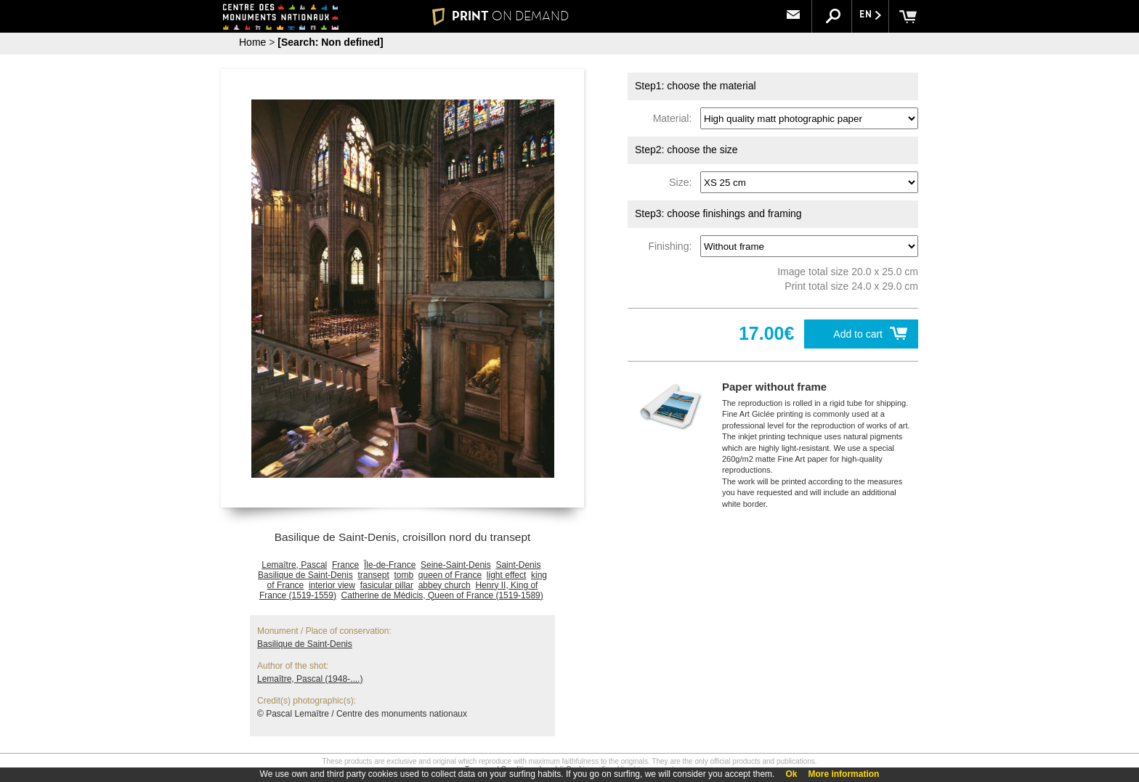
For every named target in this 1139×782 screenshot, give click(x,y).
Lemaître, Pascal (294, 565)
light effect (506, 575)
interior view (332, 585)
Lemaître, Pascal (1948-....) (309, 679)
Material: (675, 118)
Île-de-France (390, 565)
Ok (791, 774)
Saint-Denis (517, 565)
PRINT (500, 16)
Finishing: (672, 246)
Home (252, 42)
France (345, 565)
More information (843, 774)
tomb (403, 575)
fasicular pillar (386, 585)
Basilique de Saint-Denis (305, 575)
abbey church (444, 585)
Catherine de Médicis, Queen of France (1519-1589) (442, 595)
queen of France (450, 575)
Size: (683, 182)
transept (373, 575)
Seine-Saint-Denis (456, 565)
